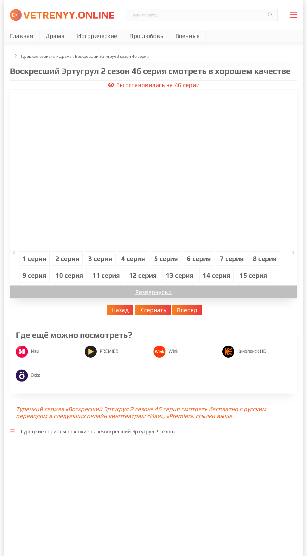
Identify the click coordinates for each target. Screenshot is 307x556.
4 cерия (133, 258)
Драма (55, 35)
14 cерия (216, 275)
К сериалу (152, 309)
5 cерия (166, 258)
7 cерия (232, 258)
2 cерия (67, 258)
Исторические (97, 35)
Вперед (187, 309)
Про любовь (146, 35)
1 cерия (34, 258)
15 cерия (253, 275)
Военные (187, 35)
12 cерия (143, 275)
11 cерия (106, 275)
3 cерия (100, 258)
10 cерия (69, 275)
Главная (21, 35)
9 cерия (34, 275)
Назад (120, 309)
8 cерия (265, 258)
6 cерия (199, 258)
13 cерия (180, 275)
